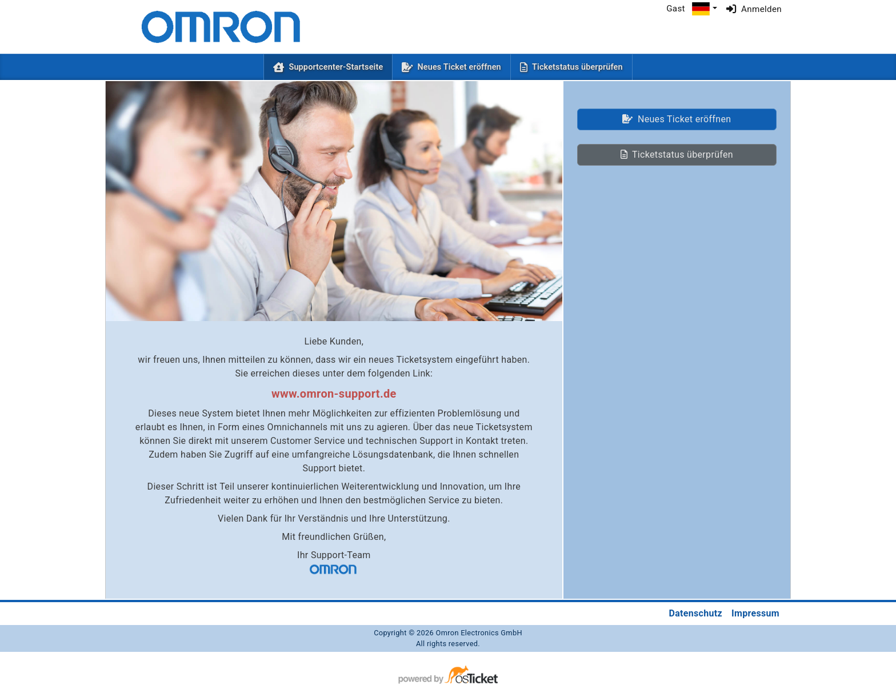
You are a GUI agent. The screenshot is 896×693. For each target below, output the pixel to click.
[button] (704, 9)
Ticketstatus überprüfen (577, 67)
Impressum (755, 613)
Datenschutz (695, 613)
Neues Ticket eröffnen (459, 67)
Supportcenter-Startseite (338, 66)
